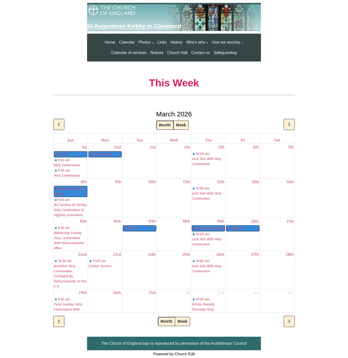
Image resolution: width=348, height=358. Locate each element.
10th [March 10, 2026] (152, 182)
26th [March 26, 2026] (220, 254)
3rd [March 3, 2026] (153, 147)
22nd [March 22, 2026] (82, 254)
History (176, 42)
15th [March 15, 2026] (83, 221)
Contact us (200, 53)
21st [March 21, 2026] (290, 221)
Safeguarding (225, 53)
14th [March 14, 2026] (290, 182)
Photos (145, 42)
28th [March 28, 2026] (290, 254)
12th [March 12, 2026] (220, 182)
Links (161, 42)
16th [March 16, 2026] (117, 221)
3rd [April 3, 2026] (256, 292)
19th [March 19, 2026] (220, 221)
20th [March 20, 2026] (255, 221)
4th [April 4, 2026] (291, 292)
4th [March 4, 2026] (187, 147)
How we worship (226, 42)
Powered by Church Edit (174, 354)
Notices (156, 53)
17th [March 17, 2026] (152, 221)
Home (110, 42)
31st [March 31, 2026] (152, 292)
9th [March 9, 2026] (118, 182)
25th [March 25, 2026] (186, 254)
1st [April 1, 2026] (187, 292)
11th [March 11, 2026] (186, 182)
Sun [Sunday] (70, 140)
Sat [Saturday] (277, 140)
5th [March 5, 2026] (221, 147)
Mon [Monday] (105, 140)
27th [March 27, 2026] (255, 254)
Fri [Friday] (243, 140)
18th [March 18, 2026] (186, 221)
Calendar (127, 42)
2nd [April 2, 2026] (221, 292)
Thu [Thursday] (208, 140)
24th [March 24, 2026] (152, 254)
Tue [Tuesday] (139, 140)
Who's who (195, 42)
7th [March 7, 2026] (291, 147)
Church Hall (177, 53)
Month (165, 125)
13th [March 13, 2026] (255, 182)
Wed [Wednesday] (174, 140)
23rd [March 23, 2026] (117, 254)
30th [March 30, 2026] (117, 292)
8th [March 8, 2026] (84, 182)
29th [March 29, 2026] (83, 292)
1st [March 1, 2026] (84, 147)
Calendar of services (129, 53)
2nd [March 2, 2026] (117, 147)
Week (181, 125)
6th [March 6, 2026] (256, 147)
